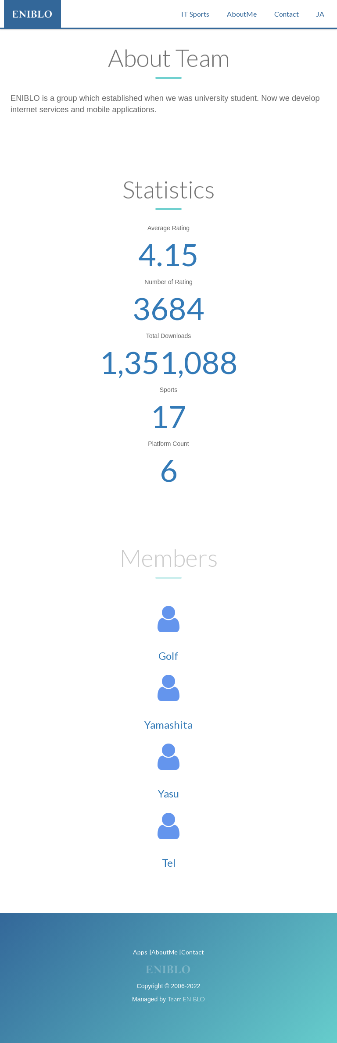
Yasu (168, 793)
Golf (168, 655)
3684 (168, 308)
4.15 (168, 254)
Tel (169, 862)
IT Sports (195, 14)
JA (320, 14)
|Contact (191, 952)
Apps (140, 952)
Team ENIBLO (186, 999)
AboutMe (242, 14)
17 (168, 416)
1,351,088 (169, 362)
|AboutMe (163, 952)
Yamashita (168, 724)
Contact (286, 14)
